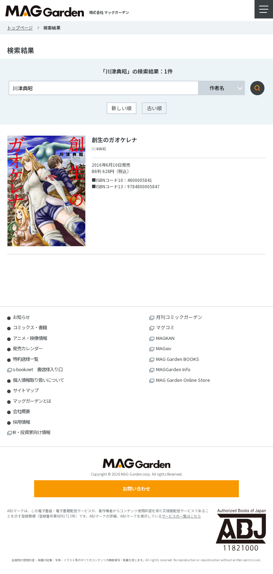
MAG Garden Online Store (183, 380)
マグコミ (165, 327)
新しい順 (122, 108)
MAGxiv (163, 348)
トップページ (20, 28)
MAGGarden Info (173, 369)
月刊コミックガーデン (179, 317)
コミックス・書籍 (30, 327)
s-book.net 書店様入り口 (38, 369)
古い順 (154, 108)
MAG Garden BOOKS (177, 359)
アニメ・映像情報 (30, 338)
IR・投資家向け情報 (31, 432)
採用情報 (21, 421)
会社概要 (21, 411)
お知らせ (21, 317)
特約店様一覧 (25, 359)
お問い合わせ (136, 488)
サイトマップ (25, 390)
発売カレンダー (28, 348)
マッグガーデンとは (32, 400)
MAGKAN (165, 338)
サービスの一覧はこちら (181, 516)
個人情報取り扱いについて (38, 380)
